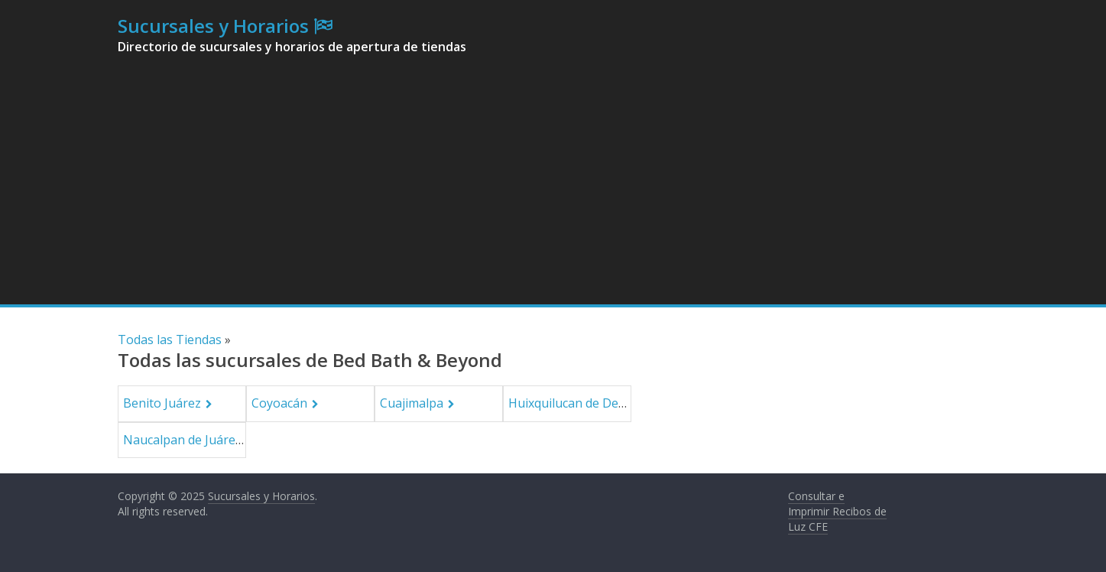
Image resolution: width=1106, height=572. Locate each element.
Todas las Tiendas (170, 339)
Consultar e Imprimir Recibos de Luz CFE (837, 511)
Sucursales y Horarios (213, 25)
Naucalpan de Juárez (182, 439)
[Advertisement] (553, 190)
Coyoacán (279, 403)
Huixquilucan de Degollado (584, 403)
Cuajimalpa (411, 403)
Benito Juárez (162, 403)
